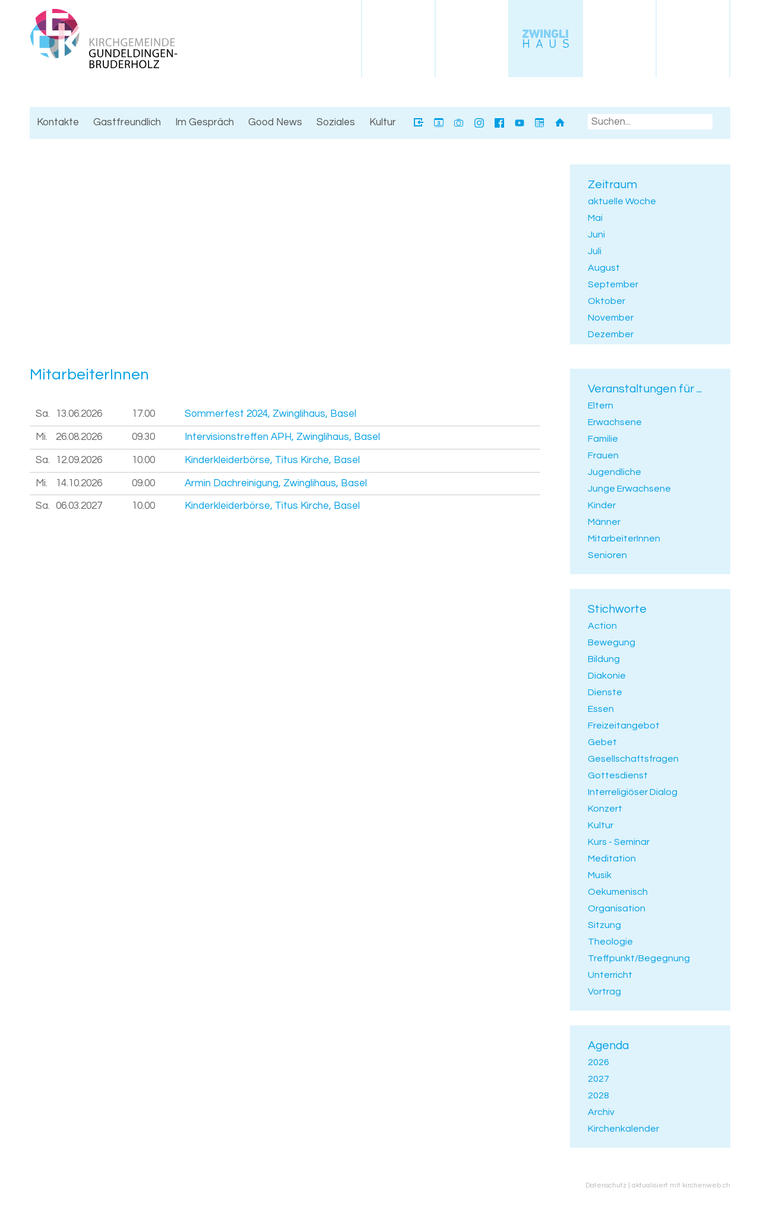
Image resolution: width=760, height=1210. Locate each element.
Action (602, 626)
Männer (604, 522)
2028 (598, 1095)
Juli (594, 251)
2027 (598, 1079)
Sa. (43, 413)
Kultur (600, 825)
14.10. (79, 483)
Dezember (611, 334)
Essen (601, 709)
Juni (596, 234)
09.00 (143, 483)
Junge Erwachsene (629, 488)
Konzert (605, 808)
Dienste (605, 692)
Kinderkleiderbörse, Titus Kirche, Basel (272, 460)
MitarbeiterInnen (624, 538)
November (611, 317)
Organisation (616, 908)
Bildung (604, 659)
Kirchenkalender (623, 1128)
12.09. (79, 460)
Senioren (607, 555)
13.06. (79, 413)
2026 (598, 1062)
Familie (603, 439)
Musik (600, 875)
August (604, 268)
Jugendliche (614, 472)
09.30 (143, 437)
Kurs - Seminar (619, 842)
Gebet (602, 742)
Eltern (600, 405)
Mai (595, 218)
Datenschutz (605, 1185)
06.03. (79, 506)
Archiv (601, 1112)
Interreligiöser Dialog (632, 792)
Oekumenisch (618, 892)
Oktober (606, 301)
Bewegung (611, 642)
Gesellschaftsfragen (633, 759)
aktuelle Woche (622, 201)
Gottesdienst (618, 775)
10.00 (143, 460)
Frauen (603, 455)
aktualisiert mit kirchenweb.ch (681, 1185)
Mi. (42, 437)
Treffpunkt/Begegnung (639, 958)
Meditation (612, 858)
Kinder (602, 505)
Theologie (610, 941)
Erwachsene (615, 422)
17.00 (143, 413)
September (613, 284)
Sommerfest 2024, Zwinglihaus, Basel (270, 413)
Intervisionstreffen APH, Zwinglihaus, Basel (282, 437)
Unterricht (610, 975)
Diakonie (607, 675)
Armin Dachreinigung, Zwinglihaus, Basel (276, 483)
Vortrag (604, 991)
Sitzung (604, 925)
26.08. (79, 437)
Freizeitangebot (624, 725)
